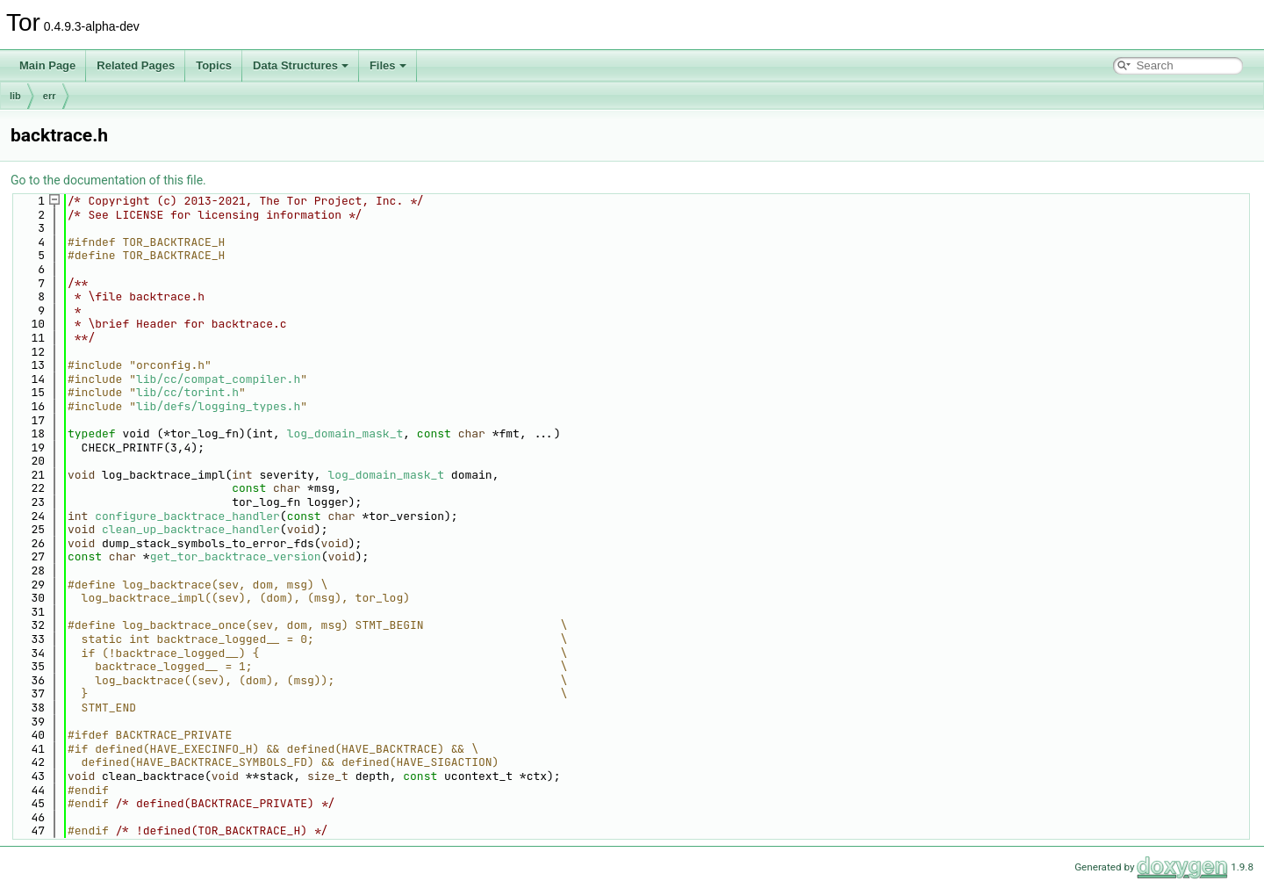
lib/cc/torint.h (187, 392)
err (49, 95)
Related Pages (136, 65)
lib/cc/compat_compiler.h (218, 379)
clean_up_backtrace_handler (191, 529)
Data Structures (300, 65)
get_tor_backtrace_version (235, 556)
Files (388, 65)
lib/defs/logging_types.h (218, 406)
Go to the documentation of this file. (108, 180)
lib (15, 95)
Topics (214, 65)
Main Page (47, 65)
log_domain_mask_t (345, 433)
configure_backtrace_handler (187, 516)
